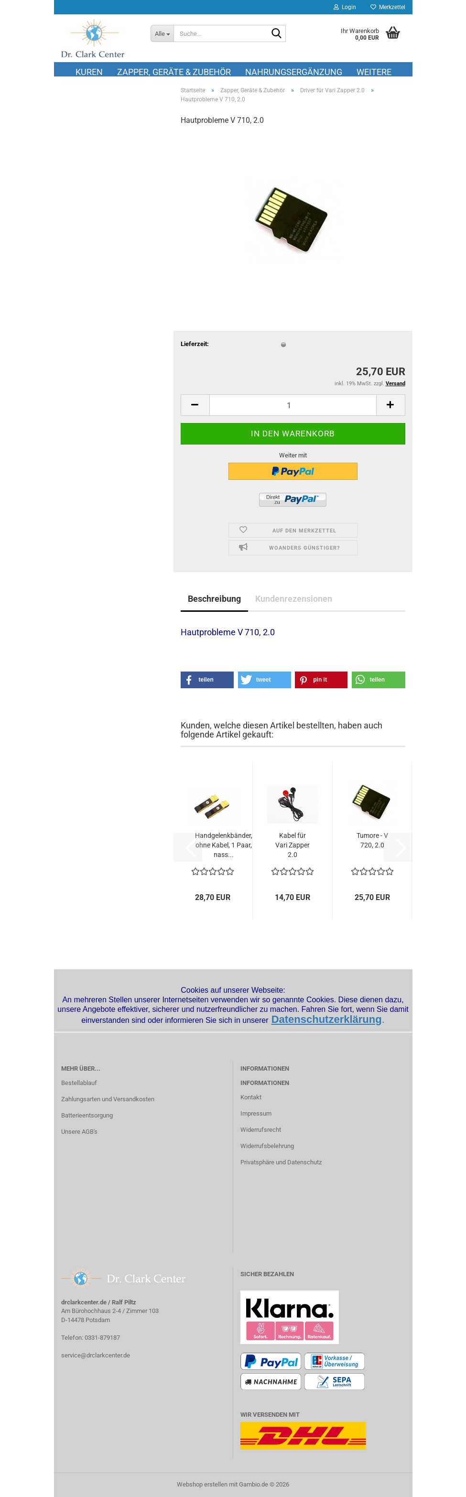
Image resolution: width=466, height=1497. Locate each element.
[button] (195, 405)
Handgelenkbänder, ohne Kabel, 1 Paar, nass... (223, 845)
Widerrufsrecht (260, 1129)
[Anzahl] (293, 405)
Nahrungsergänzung (293, 71)
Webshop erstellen (202, 1484)
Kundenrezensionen (293, 599)
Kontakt (250, 1097)
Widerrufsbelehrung (267, 1146)
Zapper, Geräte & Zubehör (174, 71)
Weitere (374, 71)
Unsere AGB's (79, 1131)
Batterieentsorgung (87, 1115)
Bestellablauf (79, 1082)
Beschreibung (214, 599)
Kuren (89, 71)
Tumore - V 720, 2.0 (372, 840)
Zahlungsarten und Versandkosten (107, 1099)
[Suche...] (162, 33)
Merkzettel (387, 7)
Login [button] (345, 7)
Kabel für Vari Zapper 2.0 (292, 845)
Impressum (255, 1113)
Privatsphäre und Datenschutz (281, 1162)
